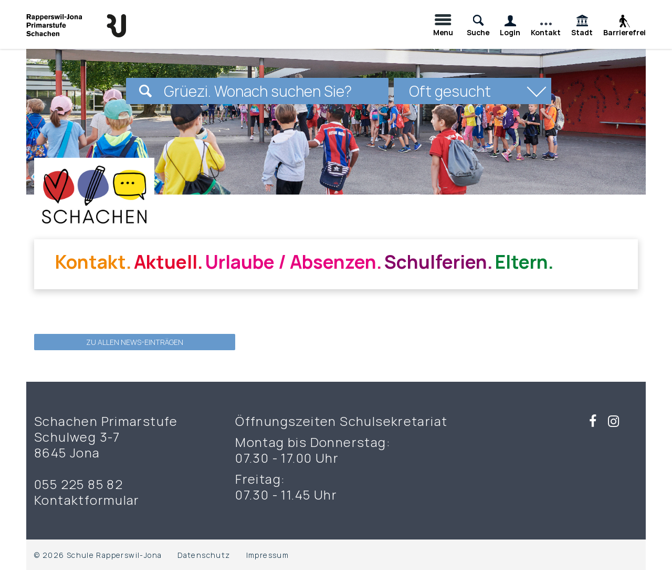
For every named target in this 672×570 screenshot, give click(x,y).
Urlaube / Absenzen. (293, 261)
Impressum (267, 555)
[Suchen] (145, 91)
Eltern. (524, 261)
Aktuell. (168, 261)
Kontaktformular (87, 500)
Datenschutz (203, 555)
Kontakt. (93, 261)
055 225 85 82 (78, 484)
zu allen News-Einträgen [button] (134, 342)
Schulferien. (438, 261)
